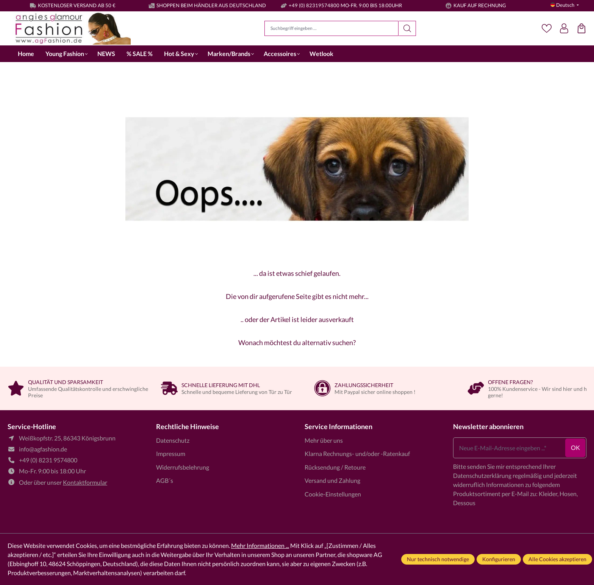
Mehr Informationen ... (260, 545)
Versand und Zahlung (332, 480)
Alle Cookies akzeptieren (557, 559)
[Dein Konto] (564, 28)
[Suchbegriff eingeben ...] (331, 28)
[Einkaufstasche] (581, 28)
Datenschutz (172, 440)
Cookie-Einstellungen (333, 494)
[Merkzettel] (547, 28)
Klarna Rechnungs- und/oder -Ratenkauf (357, 453)
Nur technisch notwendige (438, 559)
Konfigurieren (498, 559)
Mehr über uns (324, 440)
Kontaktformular (85, 482)
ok (575, 447)
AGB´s (164, 480)
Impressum (170, 453)
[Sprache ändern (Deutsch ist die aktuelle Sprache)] (564, 5)
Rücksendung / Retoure (335, 467)
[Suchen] (407, 28)
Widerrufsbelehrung (182, 467)
